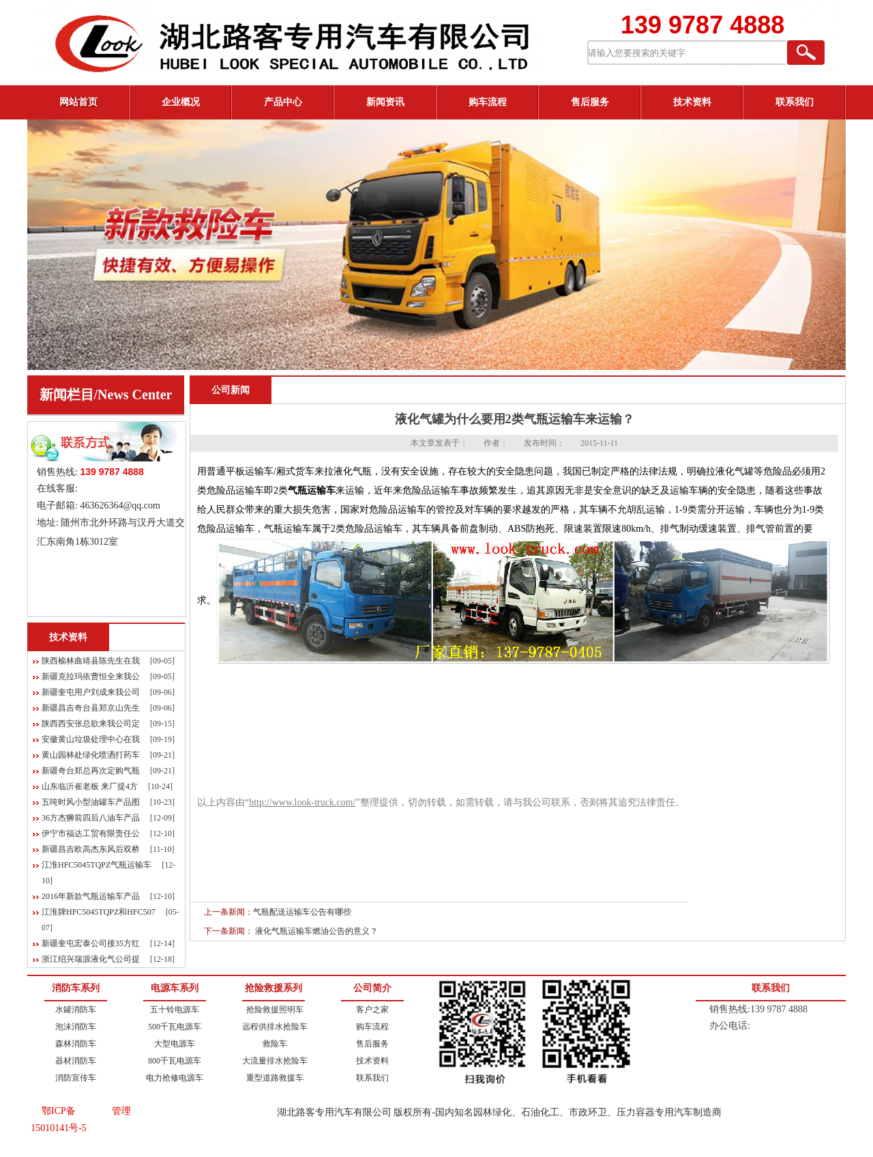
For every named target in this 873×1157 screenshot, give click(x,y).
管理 (121, 1111)
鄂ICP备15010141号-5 (59, 1119)
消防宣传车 (75, 1078)
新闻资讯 (385, 102)
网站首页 (78, 102)
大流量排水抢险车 (275, 1061)
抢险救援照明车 (275, 1009)
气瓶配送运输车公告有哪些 (302, 912)
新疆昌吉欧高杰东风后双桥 (91, 849)
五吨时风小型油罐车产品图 (91, 802)
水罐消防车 (75, 1009)
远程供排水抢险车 (275, 1026)
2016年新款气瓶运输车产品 (91, 896)
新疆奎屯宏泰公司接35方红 (91, 943)
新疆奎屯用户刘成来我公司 (91, 692)
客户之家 (372, 1009)
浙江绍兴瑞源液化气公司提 (91, 959)
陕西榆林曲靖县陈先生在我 (91, 661)
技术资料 (692, 102)
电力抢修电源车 (174, 1078)
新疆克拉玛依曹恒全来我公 (91, 676)
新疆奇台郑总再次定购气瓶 (91, 770)
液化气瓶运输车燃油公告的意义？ (316, 931)
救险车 (275, 1043)
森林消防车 (75, 1043)
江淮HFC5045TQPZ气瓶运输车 (96, 865)
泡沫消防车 (75, 1026)
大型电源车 (174, 1043)
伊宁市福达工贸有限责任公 (91, 833)
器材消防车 (75, 1061)
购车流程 (488, 102)
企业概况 (181, 102)
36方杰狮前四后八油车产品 (91, 818)
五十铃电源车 (174, 1009)
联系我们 (794, 102)
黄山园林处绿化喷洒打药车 (91, 755)
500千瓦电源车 (174, 1026)
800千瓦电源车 (174, 1061)
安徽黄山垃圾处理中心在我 (91, 739)
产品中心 (283, 102)
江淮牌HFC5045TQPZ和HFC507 (99, 912)
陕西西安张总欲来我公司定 (91, 723)
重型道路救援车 (275, 1078)
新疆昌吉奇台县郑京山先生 (91, 708)
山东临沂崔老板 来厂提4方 (90, 786)
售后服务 (590, 102)
